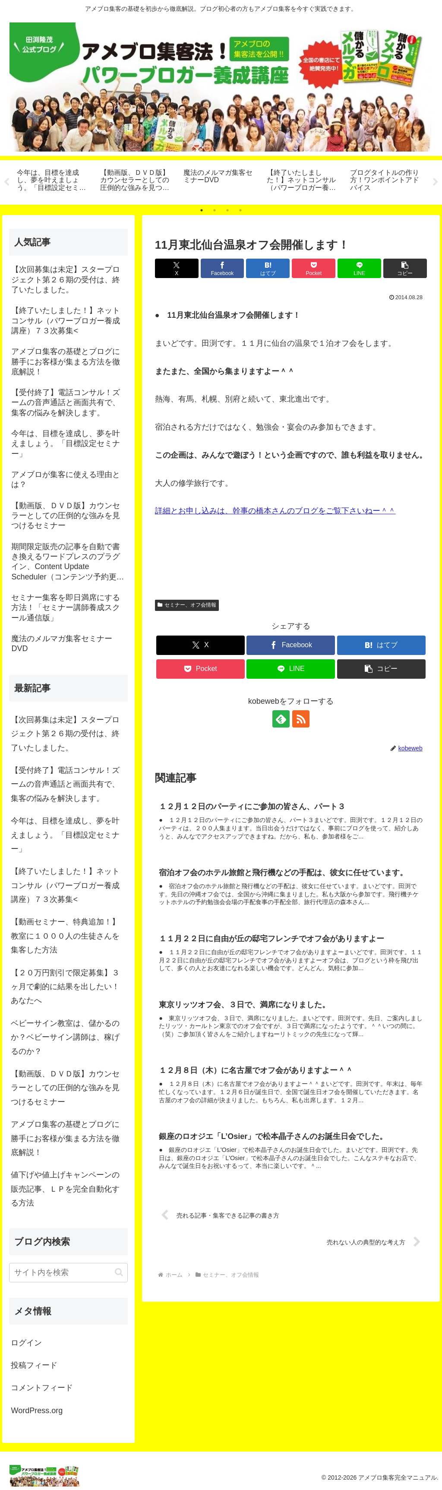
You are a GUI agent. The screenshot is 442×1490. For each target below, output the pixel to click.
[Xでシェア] (177, 268)
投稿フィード (34, 1365)
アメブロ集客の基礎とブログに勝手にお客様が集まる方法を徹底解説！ (65, 1138)
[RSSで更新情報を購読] (300, 719)
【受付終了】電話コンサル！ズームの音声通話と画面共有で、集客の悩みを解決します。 (65, 784)
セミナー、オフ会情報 (187, 605)
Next (435, 182)
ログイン (26, 1342)
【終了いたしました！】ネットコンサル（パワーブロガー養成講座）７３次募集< (65, 885)
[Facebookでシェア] (222, 268)
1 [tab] (201, 210)
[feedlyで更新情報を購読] (281, 719)
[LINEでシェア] (359, 268)
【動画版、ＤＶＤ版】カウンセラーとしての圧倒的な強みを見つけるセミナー (65, 1087)
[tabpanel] (54, 180)
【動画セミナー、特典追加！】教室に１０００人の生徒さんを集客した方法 (65, 935)
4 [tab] (240, 210)
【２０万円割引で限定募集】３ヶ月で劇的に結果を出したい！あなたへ (65, 986)
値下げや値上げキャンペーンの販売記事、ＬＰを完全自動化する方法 (65, 1188)
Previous (6, 182)
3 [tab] (227, 210)
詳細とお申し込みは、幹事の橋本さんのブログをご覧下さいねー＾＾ (275, 511)
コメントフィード (42, 1388)
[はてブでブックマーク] (268, 268)
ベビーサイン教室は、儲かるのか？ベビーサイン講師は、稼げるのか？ (65, 1037)
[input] (68, 1272)
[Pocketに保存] (313, 268)
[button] (405, 268)
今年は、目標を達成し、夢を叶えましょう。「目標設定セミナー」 (65, 834)
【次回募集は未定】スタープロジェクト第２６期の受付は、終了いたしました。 (65, 733)
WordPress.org (37, 1410)
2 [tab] (214, 210)
